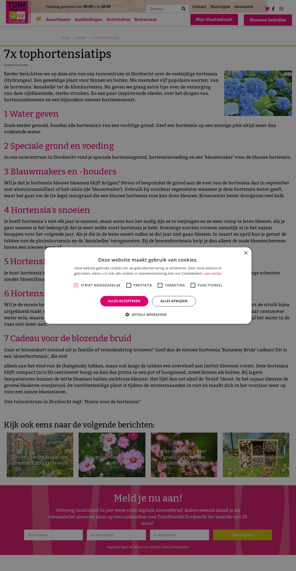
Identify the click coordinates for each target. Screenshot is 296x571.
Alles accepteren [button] (124, 301)
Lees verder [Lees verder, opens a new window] (212, 273)
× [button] (246, 253)
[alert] (148, 285)
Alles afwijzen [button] (174, 301)
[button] (148, 314)
